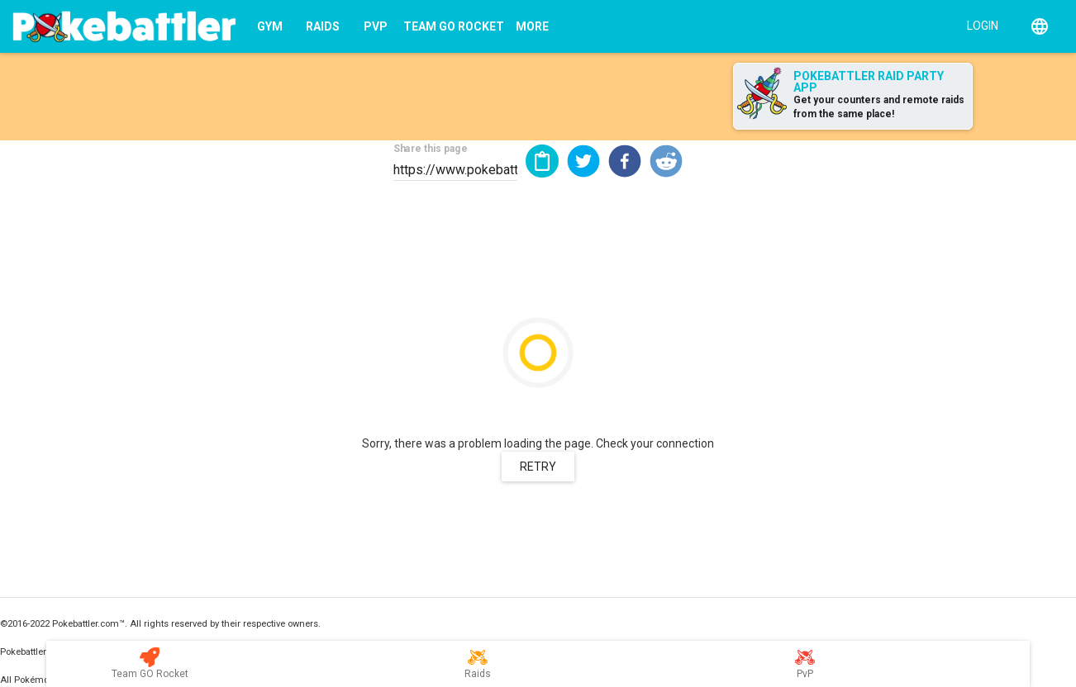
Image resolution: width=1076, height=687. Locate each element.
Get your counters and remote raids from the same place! (878, 107)
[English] (1039, 26)
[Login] (979, 25)
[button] (583, 161)
